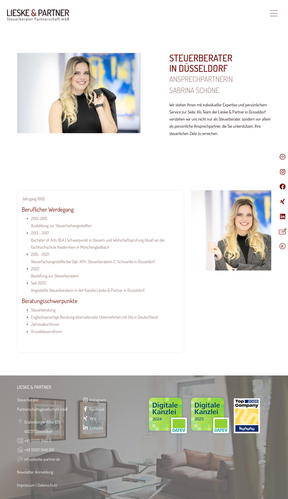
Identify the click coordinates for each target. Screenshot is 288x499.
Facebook (93, 409)
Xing (89, 418)
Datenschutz (47, 485)
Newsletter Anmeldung (35, 471)
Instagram (94, 399)
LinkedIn (92, 427)
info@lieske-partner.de (42, 459)
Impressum (26, 485)
